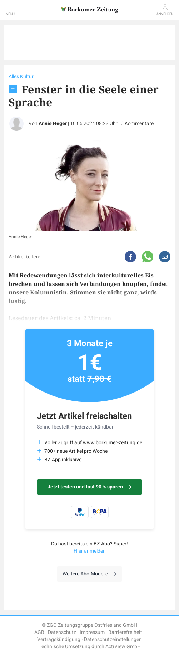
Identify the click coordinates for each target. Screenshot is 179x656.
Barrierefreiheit (125, 632)
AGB (39, 632)
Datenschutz (62, 632)
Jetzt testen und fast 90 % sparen (89, 487)
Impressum (92, 632)
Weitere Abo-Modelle (89, 574)
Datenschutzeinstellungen (113, 639)
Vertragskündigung (58, 639)
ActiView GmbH (123, 646)
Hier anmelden (90, 551)
